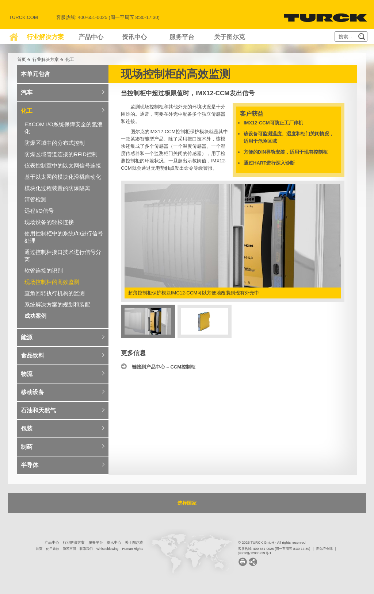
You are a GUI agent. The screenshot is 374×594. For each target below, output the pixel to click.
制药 (27, 447)
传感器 (218, 114)
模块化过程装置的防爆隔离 (57, 188)
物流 (27, 374)
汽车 (27, 92)
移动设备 (32, 392)
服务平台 (181, 37)
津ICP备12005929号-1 (254, 553)
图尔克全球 (324, 549)
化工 (69, 59)
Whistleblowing (107, 549)
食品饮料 (32, 355)
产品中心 (91, 37)
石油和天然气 (38, 410)
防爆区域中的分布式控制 (54, 143)
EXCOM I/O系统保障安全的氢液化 (63, 128)
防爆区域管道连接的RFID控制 (61, 154)
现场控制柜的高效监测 (51, 282)
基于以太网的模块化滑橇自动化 (62, 177)
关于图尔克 (229, 37)
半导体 (29, 465)
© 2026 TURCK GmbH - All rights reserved (272, 542)
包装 (27, 428)
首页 (21, 59)
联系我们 (86, 549)
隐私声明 (69, 549)
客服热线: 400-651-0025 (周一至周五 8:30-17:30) (274, 549)
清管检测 (35, 199)
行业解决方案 (45, 37)
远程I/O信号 (39, 211)
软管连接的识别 (43, 270)
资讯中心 (134, 37)
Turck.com (23, 17)
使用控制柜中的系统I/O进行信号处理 (63, 237)
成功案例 (35, 316)
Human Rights (132, 549)
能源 (27, 337)
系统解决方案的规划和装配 (57, 304)
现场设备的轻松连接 (49, 222)
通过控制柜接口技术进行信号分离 (62, 255)
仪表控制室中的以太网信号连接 (62, 165)
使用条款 (52, 549)
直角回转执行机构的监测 (54, 293)
